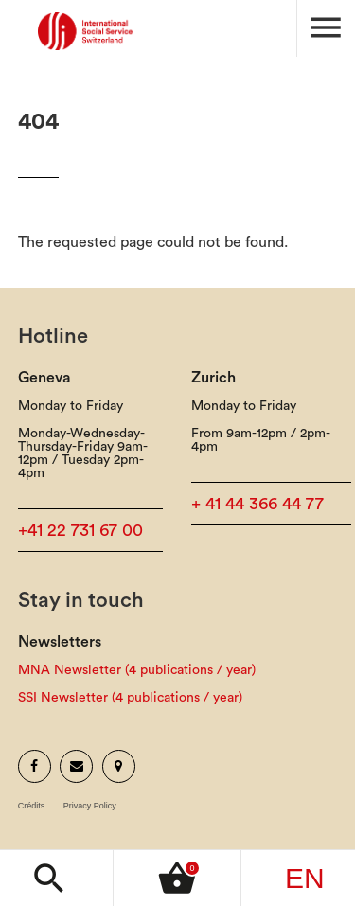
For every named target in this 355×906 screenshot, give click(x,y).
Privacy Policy (89, 806)
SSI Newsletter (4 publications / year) (130, 697)
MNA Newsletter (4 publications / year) (137, 670)
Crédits (31, 806)
